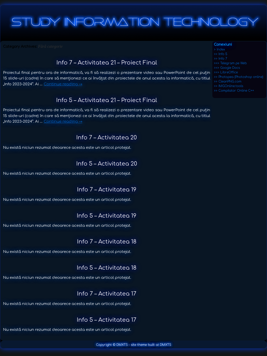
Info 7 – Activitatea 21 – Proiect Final (106, 63)
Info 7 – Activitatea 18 (106, 242)
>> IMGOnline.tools (228, 86)
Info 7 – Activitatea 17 (106, 294)
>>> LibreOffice (226, 72)
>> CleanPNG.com (227, 81)
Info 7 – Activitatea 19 (106, 190)
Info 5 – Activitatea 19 (106, 216)
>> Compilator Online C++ (234, 90)
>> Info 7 (220, 58)
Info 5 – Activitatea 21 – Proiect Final (106, 100)
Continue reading (63, 84)
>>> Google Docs (227, 68)
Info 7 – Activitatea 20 (106, 138)
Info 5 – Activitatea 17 (106, 320)
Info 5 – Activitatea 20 (106, 164)
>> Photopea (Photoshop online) (238, 77)
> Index (219, 49)
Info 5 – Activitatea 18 (106, 268)
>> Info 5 (220, 54)
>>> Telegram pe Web (230, 63)
